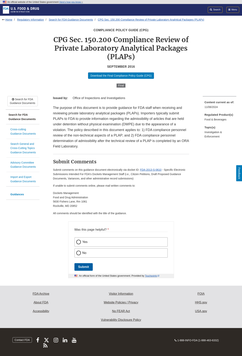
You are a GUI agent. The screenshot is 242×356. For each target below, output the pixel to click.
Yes (85, 242)
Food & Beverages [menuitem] (216, 119)
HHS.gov (201, 302)
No (84, 253)
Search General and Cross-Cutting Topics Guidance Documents (23, 148)
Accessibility (41, 311)
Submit (83, 267)
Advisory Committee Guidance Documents (23, 164)
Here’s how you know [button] (71, 2)
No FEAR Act (121, 311)
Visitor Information (121, 293)
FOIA (200, 293)
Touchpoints (151, 276)
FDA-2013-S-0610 (151, 169)
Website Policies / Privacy (121, 302)
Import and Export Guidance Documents (23, 179)
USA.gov (201, 311)
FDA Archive (41, 293)
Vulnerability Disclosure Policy (121, 319)
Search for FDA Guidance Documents (71, 19)
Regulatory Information (30, 19)
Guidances (17, 194)
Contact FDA (22, 339)
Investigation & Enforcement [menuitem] (213, 134)
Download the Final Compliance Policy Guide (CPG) (121, 75)
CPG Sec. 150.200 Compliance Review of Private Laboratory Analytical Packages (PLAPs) (151, 19)
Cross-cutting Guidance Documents (23, 131)
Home (8, 19)
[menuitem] (220, 105)
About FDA (41, 302)
